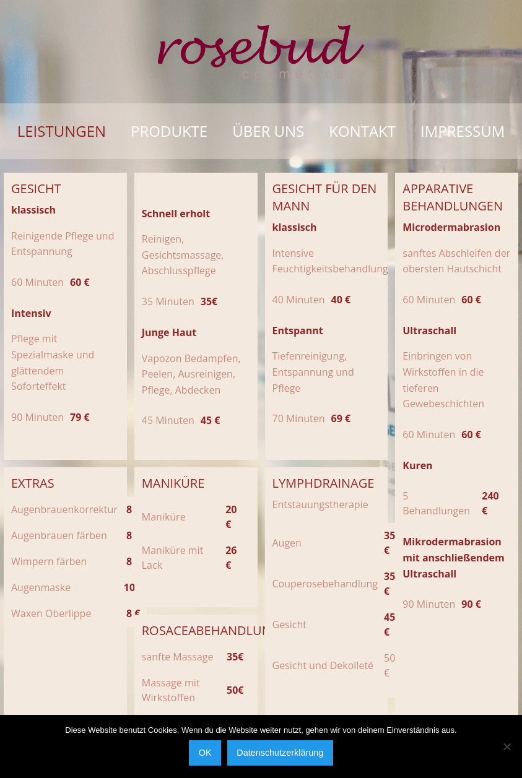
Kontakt (362, 131)
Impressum (462, 131)
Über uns (268, 131)
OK (205, 753)
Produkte (169, 131)
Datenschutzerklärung (280, 753)
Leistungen (61, 131)
